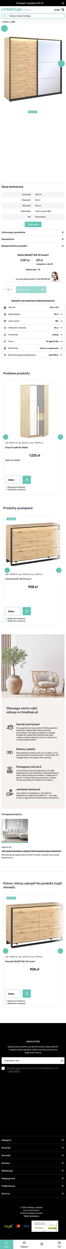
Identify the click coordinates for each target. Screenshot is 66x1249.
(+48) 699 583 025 (43, 279)
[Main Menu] (6, 1242)
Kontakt (59, 9)
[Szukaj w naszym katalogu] (33, 16)
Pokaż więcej (33, 224)
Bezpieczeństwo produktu (14, 245)
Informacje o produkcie (13, 232)
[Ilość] (8, 289)
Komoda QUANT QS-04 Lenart (18, 579)
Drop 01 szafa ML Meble (16, 447)
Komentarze (8, 239)
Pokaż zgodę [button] (14, 1071)
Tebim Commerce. (31, 1216)
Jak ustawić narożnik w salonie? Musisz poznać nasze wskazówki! (31, 851)
